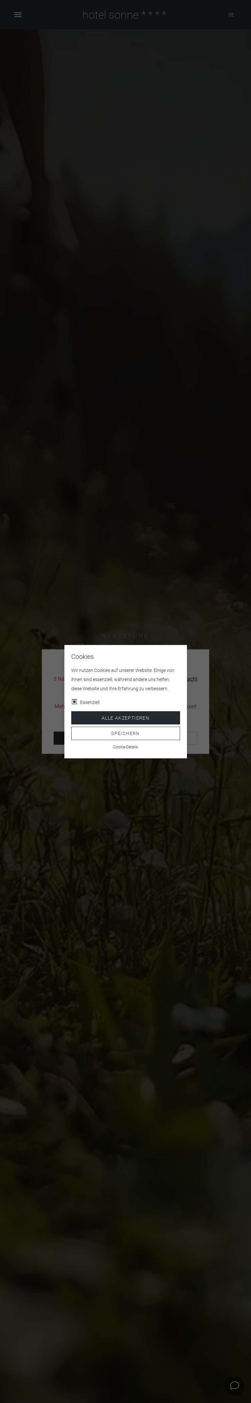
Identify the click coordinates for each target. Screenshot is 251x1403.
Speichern (125, 733)
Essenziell (90, 702)
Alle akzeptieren (125, 717)
